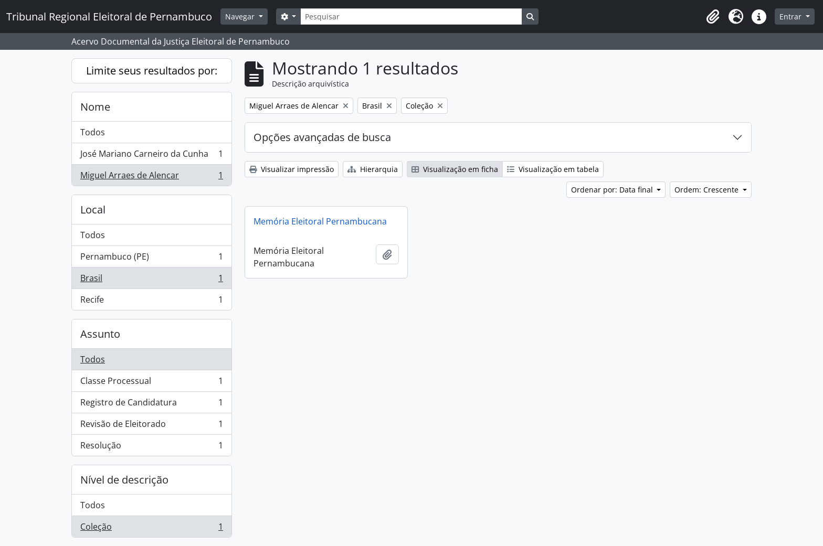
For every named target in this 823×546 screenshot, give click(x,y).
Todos (92, 132)
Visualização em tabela (553, 169)
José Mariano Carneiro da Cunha (151, 156)
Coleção (151, 528)
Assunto (100, 334)
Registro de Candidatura (151, 404)
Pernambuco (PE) (151, 258)
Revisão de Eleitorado (151, 426)
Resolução (151, 447)
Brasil (151, 280)
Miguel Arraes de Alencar (151, 177)
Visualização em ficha (455, 169)
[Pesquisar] (411, 16)
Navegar (241, 17)
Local (92, 209)
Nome (95, 107)
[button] (712, 16)
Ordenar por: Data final (613, 190)
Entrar (791, 17)
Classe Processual (151, 383)
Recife (151, 301)
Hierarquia (372, 169)
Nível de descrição (124, 480)
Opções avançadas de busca (322, 137)
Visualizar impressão (291, 169)
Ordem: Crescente (707, 190)
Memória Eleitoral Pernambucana (320, 221)
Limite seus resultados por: (151, 70)
